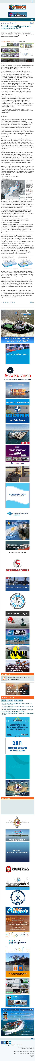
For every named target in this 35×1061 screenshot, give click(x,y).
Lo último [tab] (4, 700)
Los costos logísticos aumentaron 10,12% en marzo (13, 711)
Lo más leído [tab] (10, 700)
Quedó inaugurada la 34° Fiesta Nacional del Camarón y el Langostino (17, 709)
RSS (16, 1045)
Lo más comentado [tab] (18, 700)
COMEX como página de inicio (7, 1045)
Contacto (19, 1045)
